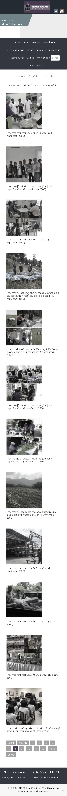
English (54, 772)
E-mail (3, 772)
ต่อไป (52, 749)
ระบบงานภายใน (18, 772)
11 (36, 749)
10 (29, 749)
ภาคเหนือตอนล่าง (15, 50)
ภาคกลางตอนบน (35, 50)
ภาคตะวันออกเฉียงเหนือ (22, 57)
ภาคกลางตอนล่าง (54, 50)
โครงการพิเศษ (35, 65)
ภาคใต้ (55, 57)
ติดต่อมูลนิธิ (7, 777)
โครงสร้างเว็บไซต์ (38, 772)
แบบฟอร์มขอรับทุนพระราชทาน (44, 777)
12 (43, 749)
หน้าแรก (6, 76)
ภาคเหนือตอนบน (51, 42)
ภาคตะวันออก (43, 57)
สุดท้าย (11, 755)
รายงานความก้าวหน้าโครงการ (25, 42)
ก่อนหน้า (23, 743)
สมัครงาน (22, 777)
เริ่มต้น (11, 743)
